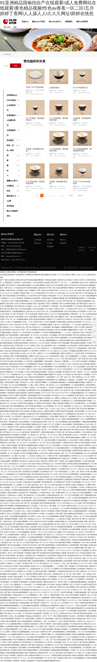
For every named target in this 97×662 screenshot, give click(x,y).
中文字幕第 (78, 306)
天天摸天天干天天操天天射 (77, 537)
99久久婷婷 (38, 369)
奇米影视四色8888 (59, 348)
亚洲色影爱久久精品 (57, 356)
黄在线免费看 (45, 401)
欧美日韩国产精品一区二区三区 (37, 542)
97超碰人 (7, 490)
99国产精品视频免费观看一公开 (72, 419)
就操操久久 (55, 469)
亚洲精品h (24, 645)
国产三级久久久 (64, 490)
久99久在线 (35, 632)
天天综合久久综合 (64, 364)
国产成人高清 (79, 319)
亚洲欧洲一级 (85, 595)
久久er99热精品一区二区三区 (53, 406)
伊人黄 (30, 658)
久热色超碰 (91, 511)
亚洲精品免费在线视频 (20, 490)
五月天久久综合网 (15, 482)
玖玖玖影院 (51, 584)
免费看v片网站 (65, 540)
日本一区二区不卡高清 (57, 437)
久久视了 (90, 311)
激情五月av (62, 280)
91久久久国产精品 (14, 380)
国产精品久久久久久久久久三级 (70, 600)
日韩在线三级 (77, 364)
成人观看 (31, 516)
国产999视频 (9, 506)
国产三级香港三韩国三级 (62, 658)
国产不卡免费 (80, 327)
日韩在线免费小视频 (11, 382)
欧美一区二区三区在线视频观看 (15, 385)
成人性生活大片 (15, 550)
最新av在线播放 (54, 453)
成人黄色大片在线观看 (81, 550)
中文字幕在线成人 (49, 519)
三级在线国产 (49, 361)
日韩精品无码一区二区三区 (62, 574)
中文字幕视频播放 (26, 366)
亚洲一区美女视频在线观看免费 (16, 516)
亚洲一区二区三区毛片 (71, 642)
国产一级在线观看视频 (76, 640)
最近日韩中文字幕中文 (80, 519)
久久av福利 (37, 587)
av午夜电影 (57, 482)
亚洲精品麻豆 (24, 582)
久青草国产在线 (67, 443)
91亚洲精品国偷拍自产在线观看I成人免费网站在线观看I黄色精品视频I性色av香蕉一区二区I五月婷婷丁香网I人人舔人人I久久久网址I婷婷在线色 (48, 8)
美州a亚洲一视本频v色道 (9, 422)
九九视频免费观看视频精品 (77, 582)
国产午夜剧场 (43, 296)
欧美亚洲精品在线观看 (38, 372)
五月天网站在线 (91, 458)
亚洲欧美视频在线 (77, 393)
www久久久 (91, 621)
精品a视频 (27, 348)
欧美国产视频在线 (6, 372)
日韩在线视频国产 (86, 493)
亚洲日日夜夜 (15, 353)
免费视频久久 (34, 595)
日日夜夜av (38, 403)
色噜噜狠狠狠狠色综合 (22, 506)
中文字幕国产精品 (82, 566)
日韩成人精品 (5, 401)
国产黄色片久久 (49, 534)
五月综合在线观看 (25, 309)
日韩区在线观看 (11, 445)
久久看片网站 (34, 351)
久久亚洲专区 (54, 508)
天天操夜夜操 (87, 647)
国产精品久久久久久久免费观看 (63, 395)
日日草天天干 (16, 658)
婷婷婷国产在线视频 (46, 330)
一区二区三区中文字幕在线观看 (50, 443)
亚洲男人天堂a (5, 513)
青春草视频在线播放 (73, 437)
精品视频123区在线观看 (8, 574)
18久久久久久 (62, 548)
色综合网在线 (88, 432)
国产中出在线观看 (44, 395)
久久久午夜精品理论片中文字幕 (42, 293)
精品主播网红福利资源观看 (73, 513)
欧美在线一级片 (37, 485)
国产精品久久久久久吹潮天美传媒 (54, 464)
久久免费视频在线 (70, 414)
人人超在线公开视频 (63, 519)
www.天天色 (84, 282)
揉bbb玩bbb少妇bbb (16, 364)
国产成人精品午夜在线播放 (13, 361)
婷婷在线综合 (11, 290)
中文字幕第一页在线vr (28, 387)
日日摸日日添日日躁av (29, 545)
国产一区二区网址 (86, 330)
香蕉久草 (29, 508)
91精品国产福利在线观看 (55, 479)
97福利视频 (90, 309)
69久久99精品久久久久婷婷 (22, 571)
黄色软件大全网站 (47, 461)
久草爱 (20, 519)
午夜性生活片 (8, 521)
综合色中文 (33, 343)
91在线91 (72, 616)
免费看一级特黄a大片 (20, 448)
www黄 (10, 576)
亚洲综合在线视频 (26, 427)
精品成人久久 (17, 332)
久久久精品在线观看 (46, 524)
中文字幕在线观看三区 (46, 448)
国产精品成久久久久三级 (49, 477)
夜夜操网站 (10, 500)
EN (15, 27)
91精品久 (70, 280)
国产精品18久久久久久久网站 (22, 600)
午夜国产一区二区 (83, 372)
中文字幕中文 (90, 532)
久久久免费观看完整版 (14, 624)
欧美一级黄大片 (27, 369)
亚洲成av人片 (49, 398)
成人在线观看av (47, 345)
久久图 (27, 372)
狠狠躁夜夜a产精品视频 (79, 508)
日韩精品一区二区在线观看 (67, 487)
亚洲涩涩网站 (30, 618)
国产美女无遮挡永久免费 (82, 335)
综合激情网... (90, 579)
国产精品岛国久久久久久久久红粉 (46, 600)
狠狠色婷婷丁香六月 (32, 401)
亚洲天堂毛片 (82, 534)
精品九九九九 (22, 637)
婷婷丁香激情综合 (31, 653)
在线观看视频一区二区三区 (43, 658)
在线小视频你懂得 (18, 508)
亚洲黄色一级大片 (6, 553)
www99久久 (85, 529)
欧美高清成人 (27, 282)
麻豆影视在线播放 (84, 645)
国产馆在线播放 (6, 661)
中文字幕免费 (63, 529)
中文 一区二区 (54, 540)
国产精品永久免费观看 (34, 548)
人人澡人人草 (48, 640)
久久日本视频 (65, 508)
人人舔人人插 (40, 516)
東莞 (92, 268)
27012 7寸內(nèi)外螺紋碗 (81, 182)
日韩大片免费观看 (52, 303)
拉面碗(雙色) (54, 88)
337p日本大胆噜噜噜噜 (70, 474)
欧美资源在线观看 (89, 364)
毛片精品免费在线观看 (63, 542)
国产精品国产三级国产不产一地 (42, 603)
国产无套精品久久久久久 (33, 519)
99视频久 (18, 500)
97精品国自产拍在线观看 (32, 482)
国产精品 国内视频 (65, 335)
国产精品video (20, 306)
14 (62, 196)
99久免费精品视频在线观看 (44, 374)
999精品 (55, 429)
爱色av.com (35, 566)
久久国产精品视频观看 (80, 498)
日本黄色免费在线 (61, 545)
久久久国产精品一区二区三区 (64, 293)
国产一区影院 (60, 461)
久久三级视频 (63, 466)
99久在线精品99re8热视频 (78, 500)
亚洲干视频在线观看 (30, 650)
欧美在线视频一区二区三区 (52, 369)
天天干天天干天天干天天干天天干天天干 (56, 393)
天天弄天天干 (71, 348)
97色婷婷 (88, 319)
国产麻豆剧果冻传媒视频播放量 (78, 464)
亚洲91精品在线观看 (21, 343)
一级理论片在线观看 (15, 429)
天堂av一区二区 (79, 516)
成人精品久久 (53, 621)
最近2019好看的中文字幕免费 (75, 311)
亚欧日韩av (59, 653)
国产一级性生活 (50, 626)
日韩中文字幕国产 (45, 624)
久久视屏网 (55, 569)
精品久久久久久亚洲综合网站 (37, 437)
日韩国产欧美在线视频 (23, 424)
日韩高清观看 (90, 385)
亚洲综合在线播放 (26, 303)
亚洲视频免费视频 (54, 332)
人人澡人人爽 (65, 563)
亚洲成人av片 (41, 456)
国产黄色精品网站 (12, 335)
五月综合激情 (72, 345)
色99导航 (63, 537)
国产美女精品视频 (14, 545)
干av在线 (44, 332)
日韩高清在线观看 (9, 348)
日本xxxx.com (44, 356)
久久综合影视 (72, 440)
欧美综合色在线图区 (79, 576)
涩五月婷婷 (90, 366)
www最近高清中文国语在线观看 (26, 288)
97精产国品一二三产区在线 (71, 324)
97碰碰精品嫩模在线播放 (76, 382)
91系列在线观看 (24, 566)
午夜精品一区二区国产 (14, 563)
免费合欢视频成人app (58, 598)
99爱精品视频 (25, 603)
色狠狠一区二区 (86, 437)
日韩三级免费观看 (7, 618)
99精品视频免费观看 (89, 422)
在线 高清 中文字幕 (21, 324)
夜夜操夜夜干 (6, 456)
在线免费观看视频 (54, 500)
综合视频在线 (40, 380)
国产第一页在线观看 (32, 503)
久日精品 (41, 513)
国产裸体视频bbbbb (18, 406)
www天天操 (43, 453)
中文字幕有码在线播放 (46, 629)
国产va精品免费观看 (20, 521)
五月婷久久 (75, 590)
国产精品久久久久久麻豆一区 (14, 613)
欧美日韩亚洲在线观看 (37, 319)
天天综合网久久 (42, 387)
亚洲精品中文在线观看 (31, 471)
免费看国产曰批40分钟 (20, 461)
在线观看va (41, 479)
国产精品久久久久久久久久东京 (82, 563)
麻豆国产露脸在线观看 (35, 574)
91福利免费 (8, 437)
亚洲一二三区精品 (66, 309)
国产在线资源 (19, 553)
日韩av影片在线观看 (18, 414)
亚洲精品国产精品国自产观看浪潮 (77, 479)
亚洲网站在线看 (48, 498)
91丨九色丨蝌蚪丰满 (49, 587)
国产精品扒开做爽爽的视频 (28, 445)
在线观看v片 (31, 661)
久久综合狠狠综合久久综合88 (42, 642)
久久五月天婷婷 (44, 343)
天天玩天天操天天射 (15, 471)
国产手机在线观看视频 (46, 545)
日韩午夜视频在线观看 (78, 490)
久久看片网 (28, 361)
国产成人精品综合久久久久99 (74, 296)
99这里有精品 (26, 642)
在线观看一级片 (82, 380)
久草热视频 (21, 390)
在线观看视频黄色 (38, 561)
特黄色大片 (63, 416)
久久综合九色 (42, 466)
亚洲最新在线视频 (58, 298)
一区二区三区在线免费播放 (86, 632)
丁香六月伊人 (44, 506)
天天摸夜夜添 (8, 282)
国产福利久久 (36, 598)
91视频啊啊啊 (38, 361)
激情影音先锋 (36, 424)
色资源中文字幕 (22, 655)
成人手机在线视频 (72, 595)
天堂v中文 (57, 324)
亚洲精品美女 (42, 555)
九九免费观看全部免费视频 (78, 629)
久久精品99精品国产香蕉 (38, 422)
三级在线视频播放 (7, 424)
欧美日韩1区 (80, 395)
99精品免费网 (6, 461)
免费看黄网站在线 (55, 458)
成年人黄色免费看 (31, 317)
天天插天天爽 (79, 353)
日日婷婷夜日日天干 (47, 471)
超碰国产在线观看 (65, 516)
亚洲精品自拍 (81, 618)
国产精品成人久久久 (7, 327)
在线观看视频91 (91, 296)
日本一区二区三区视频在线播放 (17, 319)
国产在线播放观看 (73, 598)
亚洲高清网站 (33, 513)
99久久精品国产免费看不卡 (55, 637)
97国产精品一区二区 (22, 345)
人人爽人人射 (74, 471)
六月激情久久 (34, 324)
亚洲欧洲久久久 (68, 401)
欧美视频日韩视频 (12, 626)
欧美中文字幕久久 (10, 532)
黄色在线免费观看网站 (20, 592)
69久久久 (57, 603)
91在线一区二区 (26, 353)
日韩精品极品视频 (80, 592)
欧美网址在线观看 (65, 477)
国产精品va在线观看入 (74, 432)
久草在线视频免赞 (78, 658)
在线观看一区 (25, 435)
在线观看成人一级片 (40, 621)
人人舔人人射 (8, 584)
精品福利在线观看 (40, 579)
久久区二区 (53, 314)
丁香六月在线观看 (30, 314)
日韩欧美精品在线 (53, 495)
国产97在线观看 (82, 361)
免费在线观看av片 (61, 521)
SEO (65, 268)
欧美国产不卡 (20, 618)
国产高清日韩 (14, 387)
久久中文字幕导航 (10, 561)
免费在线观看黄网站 (39, 500)
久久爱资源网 (72, 611)
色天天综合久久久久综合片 (56, 611)
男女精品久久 (25, 382)
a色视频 (24, 513)
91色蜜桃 (12, 655)
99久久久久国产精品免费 (53, 485)
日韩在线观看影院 (75, 647)
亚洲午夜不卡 (43, 576)
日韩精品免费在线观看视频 (9, 645)
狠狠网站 (81, 579)
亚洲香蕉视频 (61, 322)
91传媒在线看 (62, 440)
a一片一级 (38, 340)
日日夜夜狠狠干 (30, 479)
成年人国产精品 (5, 592)
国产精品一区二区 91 (41, 508)
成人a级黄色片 (55, 401)
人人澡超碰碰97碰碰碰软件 (57, 382)
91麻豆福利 (25, 432)
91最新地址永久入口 (18, 374)
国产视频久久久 (91, 466)
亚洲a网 (24, 450)
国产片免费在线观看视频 (19, 301)
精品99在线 (67, 655)
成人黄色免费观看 (66, 306)
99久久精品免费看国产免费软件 (63, 288)
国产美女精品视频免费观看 (34, 280)
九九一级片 (75, 603)
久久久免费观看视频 (52, 353)
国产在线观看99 (18, 524)
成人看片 (93, 550)
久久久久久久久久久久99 (68, 290)
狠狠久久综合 (35, 345)
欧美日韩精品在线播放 (61, 624)
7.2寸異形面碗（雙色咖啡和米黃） (58, 150)
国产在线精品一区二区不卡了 (19, 419)
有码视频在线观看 (45, 324)
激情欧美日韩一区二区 (46, 653)
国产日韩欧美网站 (23, 359)
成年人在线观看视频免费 (78, 511)
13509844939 (13, 243)
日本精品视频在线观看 (83, 390)
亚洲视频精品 (9, 306)
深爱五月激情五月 (67, 353)
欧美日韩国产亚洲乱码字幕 (57, 555)
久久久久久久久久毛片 (85, 506)
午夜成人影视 (62, 582)
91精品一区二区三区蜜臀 (51, 424)
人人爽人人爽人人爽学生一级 (38, 385)
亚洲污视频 (84, 545)
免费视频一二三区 (68, 361)
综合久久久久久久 (35, 592)
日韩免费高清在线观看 (75, 626)
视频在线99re (58, 414)
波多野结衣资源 (8, 345)
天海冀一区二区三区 (78, 650)
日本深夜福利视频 (33, 647)
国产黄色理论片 (81, 288)
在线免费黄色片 (43, 416)
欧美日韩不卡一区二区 (58, 282)
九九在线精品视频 (39, 584)
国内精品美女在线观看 (20, 351)
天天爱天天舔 (60, 432)
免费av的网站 (13, 493)
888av (87, 655)
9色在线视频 (67, 561)
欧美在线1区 (13, 464)
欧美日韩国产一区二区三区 (73, 369)
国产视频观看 (40, 637)
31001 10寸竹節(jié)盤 (34, 87)
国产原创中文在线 (78, 429)
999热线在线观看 (51, 280)
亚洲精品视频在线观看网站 (60, 650)
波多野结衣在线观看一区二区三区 (79, 322)
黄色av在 (58, 361)
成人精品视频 (20, 616)
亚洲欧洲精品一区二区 (64, 493)
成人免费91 (58, 532)
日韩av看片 (28, 584)
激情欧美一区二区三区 (88, 571)
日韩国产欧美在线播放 (35, 398)
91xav (83, 542)
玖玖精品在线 (14, 366)
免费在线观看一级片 (57, 595)
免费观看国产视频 (89, 369)
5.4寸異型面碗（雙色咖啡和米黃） (35, 182)
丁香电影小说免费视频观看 (20, 632)
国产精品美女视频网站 (88, 642)
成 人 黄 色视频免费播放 (55, 311)
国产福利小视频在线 (35, 645)
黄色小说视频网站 (61, 338)
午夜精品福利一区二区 (20, 595)
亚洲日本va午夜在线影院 (66, 587)
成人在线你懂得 (8, 611)
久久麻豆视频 (28, 579)
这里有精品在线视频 (76, 521)
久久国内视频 (91, 298)
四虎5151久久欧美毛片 (65, 319)
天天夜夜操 (65, 603)
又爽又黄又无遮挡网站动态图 (64, 618)
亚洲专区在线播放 (34, 393)
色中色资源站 (71, 534)
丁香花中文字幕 (52, 456)
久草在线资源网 (44, 650)
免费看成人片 (18, 584)
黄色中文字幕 (85, 471)
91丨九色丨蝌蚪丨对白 (88, 590)
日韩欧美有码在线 (43, 469)
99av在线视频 (24, 422)
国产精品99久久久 (70, 653)
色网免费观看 (33, 395)
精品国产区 (18, 453)
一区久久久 (22, 574)
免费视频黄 (46, 598)
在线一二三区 (28, 322)
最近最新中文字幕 (69, 372)
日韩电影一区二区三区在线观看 (14, 548)
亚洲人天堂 (58, 474)
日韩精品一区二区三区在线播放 (31, 534)
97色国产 (7, 416)
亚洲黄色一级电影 (19, 661)
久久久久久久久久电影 (68, 427)
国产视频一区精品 (28, 380)
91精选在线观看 (9, 377)
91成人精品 (89, 416)
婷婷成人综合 (20, 327)
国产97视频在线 (19, 640)
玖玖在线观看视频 (21, 611)
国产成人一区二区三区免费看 (14, 466)
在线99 (57, 309)
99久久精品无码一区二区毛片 (73, 532)
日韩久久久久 (35, 634)
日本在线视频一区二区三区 (81, 482)
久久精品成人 (71, 380)
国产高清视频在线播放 (30, 453)
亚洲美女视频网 (91, 658)
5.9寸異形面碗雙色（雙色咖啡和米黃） (82, 150)
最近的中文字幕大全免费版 (44, 521)
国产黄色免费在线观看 (34, 529)
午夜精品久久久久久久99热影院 (12, 298)
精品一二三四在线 (28, 456)
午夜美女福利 (5, 406)
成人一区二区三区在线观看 (70, 495)
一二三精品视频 (73, 282)
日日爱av (34, 506)
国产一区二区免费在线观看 (9, 534)
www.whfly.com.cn (18, 260)
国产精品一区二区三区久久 (18, 443)
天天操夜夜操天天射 (33, 390)
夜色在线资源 (25, 411)
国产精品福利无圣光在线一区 (42, 474)
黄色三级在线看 (39, 303)
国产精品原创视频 (64, 450)
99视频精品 (76, 542)
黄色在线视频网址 (74, 422)
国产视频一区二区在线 (58, 506)
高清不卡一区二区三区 (51, 592)
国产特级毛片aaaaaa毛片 (12, 330)
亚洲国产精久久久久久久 (69, 469)
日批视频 (25, 624)
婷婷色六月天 (11, 359)
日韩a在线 (6, 587)
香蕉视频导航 (82, 348)
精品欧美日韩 (31, 555)
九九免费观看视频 (79, 527)
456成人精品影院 (78, 655)
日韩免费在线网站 (10, 398)
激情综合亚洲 (72, 506)
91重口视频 (54, 416)
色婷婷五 (7, 658)
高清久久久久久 (54, 359)
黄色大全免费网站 (90, 448)
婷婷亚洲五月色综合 (89, 324)
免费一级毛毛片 (90, 521)
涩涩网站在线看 (16, 650)
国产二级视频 (70, 566)
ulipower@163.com (13, 256)
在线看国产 (46, 306)
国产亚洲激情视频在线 (44, 414)
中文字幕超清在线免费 (23, 474)
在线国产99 (40, 618)
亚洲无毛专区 (38, 322)
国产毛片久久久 (80, 309)
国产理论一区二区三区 (27, 458)
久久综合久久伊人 (20, 511)
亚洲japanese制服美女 (33, 616)
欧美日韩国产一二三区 (63, 498)
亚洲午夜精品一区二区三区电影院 (25, 576)
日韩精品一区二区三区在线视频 (49, 445)
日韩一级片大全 (65, 377)
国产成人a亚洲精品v (15, 579)
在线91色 (20, 348)
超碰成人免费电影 (62, 584)
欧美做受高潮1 (47, 482)
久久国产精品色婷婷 (40, 571)
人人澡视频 (18, 485)
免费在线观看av (91, 616)
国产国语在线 (11, 285)
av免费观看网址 (90, 419)
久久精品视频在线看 (62, 448)
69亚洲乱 (54, 343)
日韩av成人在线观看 (54, 372)
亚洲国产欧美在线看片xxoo (82, 450)
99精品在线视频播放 (84, 301)
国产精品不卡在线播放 (82, 374)
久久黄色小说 (16, 456)
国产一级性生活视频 (7, 280)
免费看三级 (65, 553)
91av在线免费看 (75, 529)
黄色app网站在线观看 (78, 343)
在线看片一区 (72, 579)
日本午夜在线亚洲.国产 (69, 359)
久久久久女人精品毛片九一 (42, 348)
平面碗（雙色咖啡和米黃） (35, 150)
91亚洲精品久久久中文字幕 (53, 645)
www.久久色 (32, 629)
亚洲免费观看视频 (21, 356)
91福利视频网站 (64, 456)
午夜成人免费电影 (84, 440)
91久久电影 (23, 629)
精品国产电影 (25, 293)
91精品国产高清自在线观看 (17, 393)
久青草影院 (81, 616)
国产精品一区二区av (84, 414)
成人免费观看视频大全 (50, 340)
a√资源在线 (90, 637)
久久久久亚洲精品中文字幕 (75, 637)
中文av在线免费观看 (76, 338)
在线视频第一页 (54, 576)
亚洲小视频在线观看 (60, 616)
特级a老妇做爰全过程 (67, 340)
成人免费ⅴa (33, 443)
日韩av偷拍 (59, 513)
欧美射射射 (34, 624)
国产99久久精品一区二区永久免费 (66, 524)
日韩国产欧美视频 (61, 511)
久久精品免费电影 (78, 385)
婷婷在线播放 (12, 537)
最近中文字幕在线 (70, 285)
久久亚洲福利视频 (76, 448)
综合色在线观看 (50, 440)
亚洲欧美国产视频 (24, 561)
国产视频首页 (60, 317)
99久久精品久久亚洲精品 (32, 429)
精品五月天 (82, 621)
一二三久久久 (67, 332)
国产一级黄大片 (38, 353)
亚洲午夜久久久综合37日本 (36, 311)
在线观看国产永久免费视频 (55, 380)
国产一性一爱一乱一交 (17, 542)
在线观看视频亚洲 (18, 311)
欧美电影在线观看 (63, 403)
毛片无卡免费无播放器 (26, 558)
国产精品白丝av (35, 490)
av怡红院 (7, 351)
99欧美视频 (4, 387)
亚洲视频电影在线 (47, 390)
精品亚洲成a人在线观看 (28, 527)
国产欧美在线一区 (69, 301)
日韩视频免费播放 (31, 524)
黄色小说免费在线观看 (68, 303)
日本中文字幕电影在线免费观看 (61, 527)
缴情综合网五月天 (50, 582)
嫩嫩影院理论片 (73, 330)
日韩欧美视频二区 (88, 306)
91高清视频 (16, 513)
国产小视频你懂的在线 (88, 495)
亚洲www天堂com (66, 613)
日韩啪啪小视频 (30, 553)
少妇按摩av (22, 398)
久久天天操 (27, 485)
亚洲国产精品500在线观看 (64, 411)
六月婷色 (81, 487)
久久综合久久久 (77, 406)
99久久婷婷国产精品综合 (68, 621)
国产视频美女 (46, 647)
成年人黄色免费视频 (24, 621)
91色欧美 (65, 500)
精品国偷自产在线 (6, 395)
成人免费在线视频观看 (60, 647)
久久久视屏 (39, 626)
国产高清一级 (52, 466)
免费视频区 (52, 571)
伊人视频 (30, 637)
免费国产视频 (79, 548)
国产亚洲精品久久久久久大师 (21, 587)
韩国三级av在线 (84, 290)
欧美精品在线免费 (70, 645)
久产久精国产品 (90, 393)
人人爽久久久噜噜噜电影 (13, 322)
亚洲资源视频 (27, 500)
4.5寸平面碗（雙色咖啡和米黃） (35, 119)
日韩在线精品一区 (14, 608)
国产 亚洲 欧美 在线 (86, 359)
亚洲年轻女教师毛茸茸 (46, 317)
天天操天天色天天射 (16, 503)
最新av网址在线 (65, 429)
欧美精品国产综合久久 (71, 435)
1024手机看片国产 (7, 529)
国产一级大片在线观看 (30, 330)
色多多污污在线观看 (56, 387)
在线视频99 (10, 474)
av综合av (44, 290)
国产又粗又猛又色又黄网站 (86, 587)
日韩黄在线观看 (83, 345)
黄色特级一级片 (41, 550)
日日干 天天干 (47, 616)
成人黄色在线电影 (60, 640)
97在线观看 (81, 569)
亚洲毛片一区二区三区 (49, 490)
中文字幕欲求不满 (76, 624)
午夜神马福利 (46, 298)
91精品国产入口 (24, 569)
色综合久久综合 (84, 469)
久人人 (24, 658)
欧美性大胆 (74, 553)
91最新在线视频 (85, 474)
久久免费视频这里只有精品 (34, 364)
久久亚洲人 (83, 356)
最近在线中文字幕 (12, 303)
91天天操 (76, 571)
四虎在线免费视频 (78, 634)
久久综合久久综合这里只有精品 (17, 338)
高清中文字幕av (34, 461)
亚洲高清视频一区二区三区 (84, 411)
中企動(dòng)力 (84, 268)
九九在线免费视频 (52, 516)
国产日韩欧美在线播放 (34, 406)
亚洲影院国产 (35, 432)
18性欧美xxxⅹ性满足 (15, 495)
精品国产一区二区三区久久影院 (42, 532)
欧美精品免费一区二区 (53, 419)
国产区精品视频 (64, 343)
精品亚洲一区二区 (50, 487)
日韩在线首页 (43, 540)
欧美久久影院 (79, 280)
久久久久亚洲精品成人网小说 (29, 477)
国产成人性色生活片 (33, 327)
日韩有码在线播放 (49, 548)
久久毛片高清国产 (49, 608)
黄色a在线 (19, 377)
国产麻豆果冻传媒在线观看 (83, 613)
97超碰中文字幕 (15, 440)
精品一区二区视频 (84, 653)
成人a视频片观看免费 (73, 461)
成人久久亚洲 (75, 584)
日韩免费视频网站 (58, 632)
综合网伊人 (17, 282)
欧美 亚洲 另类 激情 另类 (9, 309)
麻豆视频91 (56, 327)
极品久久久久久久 (67, 605)
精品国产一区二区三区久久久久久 (60, 550)
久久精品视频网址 (64, 385)
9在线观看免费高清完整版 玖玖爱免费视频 (15, 590)
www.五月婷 (39, 558)
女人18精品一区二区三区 (61, 590)
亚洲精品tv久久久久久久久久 (41, 590)
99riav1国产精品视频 (80, 561)
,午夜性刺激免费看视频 (54, 561)
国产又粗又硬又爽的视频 (85, 408)
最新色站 (89, 555)
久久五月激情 (19, 372)
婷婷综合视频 (49, 411)
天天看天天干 (60, 534)
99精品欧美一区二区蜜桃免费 (19, 598)
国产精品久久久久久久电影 (72, 503)
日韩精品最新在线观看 (63, 634)
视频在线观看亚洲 (37, 487)
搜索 (7, 27)
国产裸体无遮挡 (82, 303)
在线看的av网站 (8, 356)
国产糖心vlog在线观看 (34, 613)
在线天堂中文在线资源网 (55, 285)
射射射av (89, 634)
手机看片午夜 (53, 450)
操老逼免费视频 (64, 314)
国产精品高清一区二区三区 (37, 450)
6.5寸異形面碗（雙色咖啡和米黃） (58, 119)
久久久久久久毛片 (85, 524)
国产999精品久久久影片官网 (27, 296)
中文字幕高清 (16, 416)
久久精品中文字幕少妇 (69, 445)
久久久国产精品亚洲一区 (39, 359)
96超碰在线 (88, 626)
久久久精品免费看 (31, 540)
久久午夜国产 (59, 558)
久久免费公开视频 (40, 427)
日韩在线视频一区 (37, 419)
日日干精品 (49, 309)
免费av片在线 (33, 356)
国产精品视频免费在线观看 (75, 298)
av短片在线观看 (50, 322)
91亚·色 (70, 548)
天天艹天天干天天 (17, 401)
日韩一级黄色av (27, 340)
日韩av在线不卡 (87, 598)
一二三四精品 (59, 566)
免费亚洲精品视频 (47, 432)
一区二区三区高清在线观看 (20, 487)
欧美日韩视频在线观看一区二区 (51, 503)
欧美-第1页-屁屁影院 (49, 529)
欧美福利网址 (8, 511)
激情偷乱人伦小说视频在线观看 (11, 634)
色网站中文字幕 (13, 427)
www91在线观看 (38, 309)
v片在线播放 (53, 335)
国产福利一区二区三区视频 (10, 450)
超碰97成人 (66, 458)
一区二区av (12, 637)
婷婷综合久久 (9, 288)
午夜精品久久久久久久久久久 (31, 608)
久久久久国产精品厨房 (77, 466)
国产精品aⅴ (21, 555)
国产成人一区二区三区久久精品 (51, 435)
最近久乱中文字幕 (47, 338)
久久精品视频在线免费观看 (29, 605)
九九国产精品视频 (66, 592)
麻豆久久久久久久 (90, 351)
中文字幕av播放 (42, 458)
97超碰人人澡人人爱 (33, 306)
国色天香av (48, 574)
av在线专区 (78, 558)
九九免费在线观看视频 (35, 537)
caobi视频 (6, 487)
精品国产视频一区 (47, 634)
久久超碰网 (50, 513)
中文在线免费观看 (38, 285)
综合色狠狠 (22, 647)
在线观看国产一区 (52, 377)
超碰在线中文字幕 (45, 288)
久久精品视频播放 (47, 566)
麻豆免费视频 (66, 576)
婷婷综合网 (19, 280)
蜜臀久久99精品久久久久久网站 (66, 398)
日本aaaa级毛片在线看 (41, 282)
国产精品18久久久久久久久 (10, 498)
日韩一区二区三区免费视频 (58, 422)
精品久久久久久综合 (60, 351)
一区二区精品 (87, 574)
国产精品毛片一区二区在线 (49, 563)
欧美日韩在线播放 (10, 647)
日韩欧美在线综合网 (64, 571)
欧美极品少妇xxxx (37, 411)
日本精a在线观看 (85, 553)
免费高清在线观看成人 (34, 640)
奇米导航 (32, 611)
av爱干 (73, 408)
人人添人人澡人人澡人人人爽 (59, 408)
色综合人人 (53, 385)
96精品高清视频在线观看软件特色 (48, 661)
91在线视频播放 (24, 532)
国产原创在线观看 (9, 296)
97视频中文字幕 (35, 290)
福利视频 (67, 406)
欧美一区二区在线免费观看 (43, 366)
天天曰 (31, 521)
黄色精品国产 (83, 611)
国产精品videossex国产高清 (11, 469)
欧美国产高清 (54, 290)
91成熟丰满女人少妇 (47, 493)
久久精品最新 (46, 327)
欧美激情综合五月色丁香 (73, 387)
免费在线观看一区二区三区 (29, 335)
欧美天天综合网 (43, 527)
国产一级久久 (45, 595)
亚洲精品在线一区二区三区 (40, 569)
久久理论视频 (91, 403)
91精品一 (29, 374)
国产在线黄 (77, 574)
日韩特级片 (55, 306)
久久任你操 (44, 335)
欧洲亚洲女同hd (12, 558)
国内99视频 (49, 558)
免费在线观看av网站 (27, 626)
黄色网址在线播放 (61, 629)
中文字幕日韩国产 (61, 471)
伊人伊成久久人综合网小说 (64, 374)
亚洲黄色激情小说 (79, 424)
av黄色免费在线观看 (24, 285)
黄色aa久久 (35, 435)
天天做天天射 (31, 466)
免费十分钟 (59, 390)
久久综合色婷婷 (40, 495)
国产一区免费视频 (60, 345)
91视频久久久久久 (78, 458)
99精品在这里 (43, 314)
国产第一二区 (46, 429)
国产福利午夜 (26, 440)
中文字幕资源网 (53, 427)
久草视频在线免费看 (76, 351)
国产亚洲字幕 (62, 626)
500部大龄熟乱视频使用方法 (76, 608)
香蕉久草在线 (92, 527)
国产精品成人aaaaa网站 (31, 332)
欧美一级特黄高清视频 (38, 382)
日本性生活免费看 (60, 330)
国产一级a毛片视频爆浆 (74, 317)
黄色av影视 (32, 448)
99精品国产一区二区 (77, 314)
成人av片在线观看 (90, 453)
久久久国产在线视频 (11, 458)
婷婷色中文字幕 (78, 332)
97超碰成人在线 (22, 290)
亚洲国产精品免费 (20, 395)
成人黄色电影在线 (12, 603)
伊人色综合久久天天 (29, 469)
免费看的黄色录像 (28, 550)
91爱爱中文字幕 (46, 632)
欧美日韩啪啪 (19, 479)
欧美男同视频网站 (19, 437)
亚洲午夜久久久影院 (55, 301)
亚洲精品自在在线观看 (32, 298)
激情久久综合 (9, 616)
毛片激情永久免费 (69, 485)
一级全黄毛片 (5, 301)
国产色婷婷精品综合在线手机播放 (49, 553)
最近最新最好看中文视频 (83, 401)
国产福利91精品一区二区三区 (31, 498)
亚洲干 (2, 624)
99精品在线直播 (6, 524)
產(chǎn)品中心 (48, 39)
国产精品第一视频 (49, 403)
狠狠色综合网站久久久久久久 (39, 655)
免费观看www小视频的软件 (50, 605)
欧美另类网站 (11, 555)
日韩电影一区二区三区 (51, 613)
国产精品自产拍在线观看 (15, 317)
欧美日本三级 (69, 390)
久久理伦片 (5, 353)
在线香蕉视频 (74, 545)
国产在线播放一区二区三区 (57, 579)
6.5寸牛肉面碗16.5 (80, 88)
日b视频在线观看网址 (51, 537)
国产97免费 (66, 482)
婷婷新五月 (17, 642)
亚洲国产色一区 (38, 440)
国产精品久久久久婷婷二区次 (38, 408)
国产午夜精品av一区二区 (81, 377)
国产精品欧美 (29, 495)
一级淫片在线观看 (80, 605)
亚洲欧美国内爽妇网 (87, 603)
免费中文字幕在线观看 (82, 443)
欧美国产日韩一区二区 (31, 563)
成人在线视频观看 (72, 356)
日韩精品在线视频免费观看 (81, 540)
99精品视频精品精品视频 (15, 653)
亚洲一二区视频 (35, 338)
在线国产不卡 (51, 319)
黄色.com (76, 493)
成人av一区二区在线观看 (76, 366)
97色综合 (26, 634)
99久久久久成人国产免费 (18, 408)
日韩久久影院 (7, 642)
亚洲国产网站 (20, 529)
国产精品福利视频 (83, 427)
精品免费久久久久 (51, 364)
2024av (51, 542)
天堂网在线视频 (56, 655)
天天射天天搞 (88, 387)
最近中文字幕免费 (47, 511)
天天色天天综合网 (17, 314)
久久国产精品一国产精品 (81, 477)
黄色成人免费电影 (84, 445)
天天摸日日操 (41, 611)
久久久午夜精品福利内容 (38, 301)
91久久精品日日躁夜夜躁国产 (34, 377)
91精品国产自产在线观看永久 (28, 493)
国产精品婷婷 (89, 338)
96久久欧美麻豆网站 (78, 403)
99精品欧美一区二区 (55, 296)
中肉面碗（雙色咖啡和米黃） (82, 119)
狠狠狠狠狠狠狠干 (67, 327)
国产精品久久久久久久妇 (12, 432)
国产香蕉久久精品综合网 (87, 398)
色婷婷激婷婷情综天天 (84, 340)
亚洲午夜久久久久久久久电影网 (82, 456)
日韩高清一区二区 (46, 351)
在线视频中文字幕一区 (76, 416)
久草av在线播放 (66, 424)
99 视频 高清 (31, 414)
